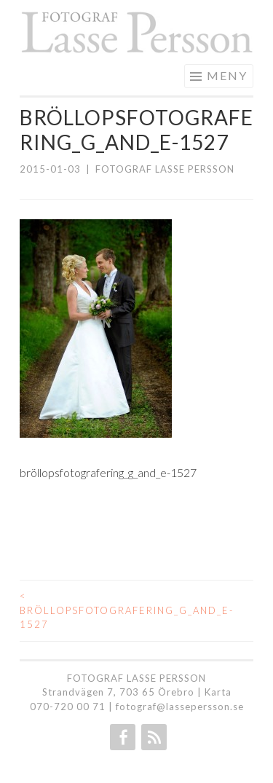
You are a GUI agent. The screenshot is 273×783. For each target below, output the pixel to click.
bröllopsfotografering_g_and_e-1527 (78, 610)
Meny (227, 75)
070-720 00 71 (68, 706)
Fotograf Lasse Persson (164, 169)
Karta (218, 692)
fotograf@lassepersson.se (180, 706)
